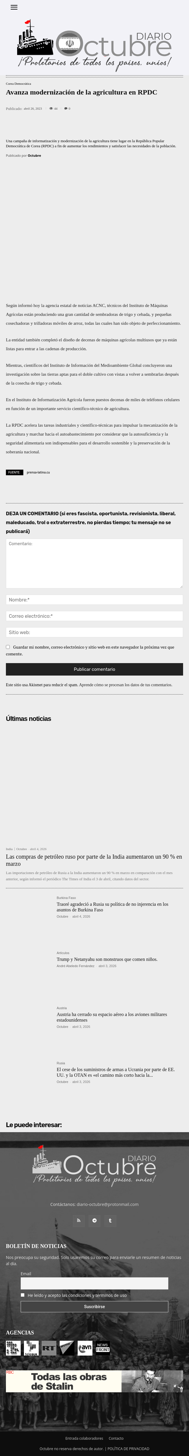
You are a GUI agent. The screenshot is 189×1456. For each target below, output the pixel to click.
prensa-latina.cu (38, 472)
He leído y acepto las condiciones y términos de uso (77, 1295)
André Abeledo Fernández (75, 966)
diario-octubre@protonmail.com (108, 1204)
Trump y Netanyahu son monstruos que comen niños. (107, 959)
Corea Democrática (18, 83)
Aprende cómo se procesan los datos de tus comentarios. (125, 685)
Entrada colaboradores (84, 1438)
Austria (62, 1008)
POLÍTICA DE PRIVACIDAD (128, 1448)
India (9, 849)
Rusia (61, 1063)
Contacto (116, 1438)
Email (26, 1273)
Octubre (34, 155)
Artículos (63, 953)
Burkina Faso (66, 898)
